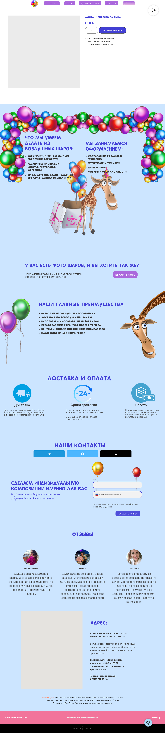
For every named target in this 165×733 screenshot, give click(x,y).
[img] (34, 3)
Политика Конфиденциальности (82, 718)
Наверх (156, 718)
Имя (94, 479)
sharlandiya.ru (48, 697)
